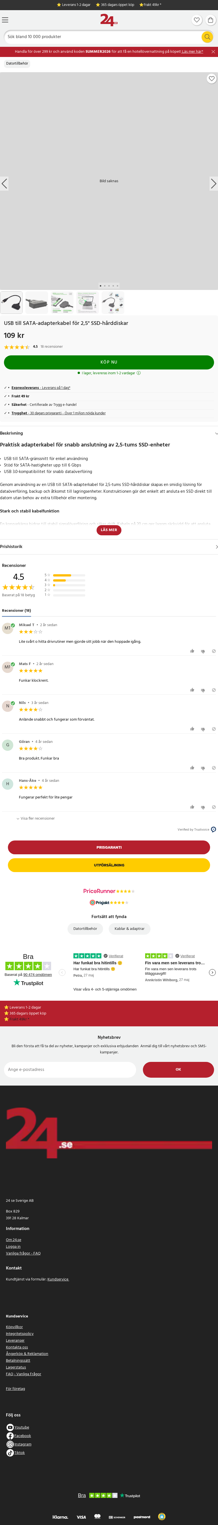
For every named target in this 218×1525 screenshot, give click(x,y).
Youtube (21, 1427)
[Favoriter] (196, 20)
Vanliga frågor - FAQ (23, 1253)
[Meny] (5, 19)
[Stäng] (213, 52)
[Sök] (109, 37)
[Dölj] (217, 433)
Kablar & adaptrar (130, 929)
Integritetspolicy (20, 1334)
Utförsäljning (109, 865)
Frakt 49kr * (152, 5)
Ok (178, 1069)
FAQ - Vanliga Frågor (23, 1374)
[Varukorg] (210, 20)
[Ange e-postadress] (70, 1070)
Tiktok (19, 1453)
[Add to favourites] (212, 79)
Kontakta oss (17, 1347)
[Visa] (217, 547)
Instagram (22, 1444)
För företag (15, 1389)
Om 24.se (13, 1240)
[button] (161, 1516)
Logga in (13, 1247)
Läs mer (109, 530)
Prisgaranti (109, 847)
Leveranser (15, 1340)
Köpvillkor (14, 1327)
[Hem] (109, 20)
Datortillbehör (17, 64)
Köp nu (109, 362)
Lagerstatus (16, 1367)
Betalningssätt (18, 1360)
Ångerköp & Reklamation (27, 1354)
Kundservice (58, 1279)
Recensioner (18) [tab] (16, 611)
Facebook (22, 1436)
